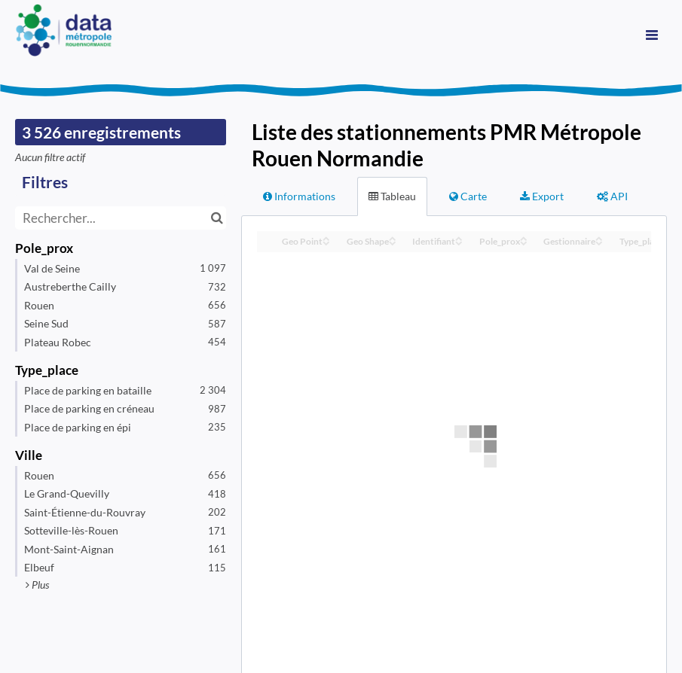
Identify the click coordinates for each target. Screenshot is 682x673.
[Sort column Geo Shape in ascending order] (392, 237)
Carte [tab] (468, 196)
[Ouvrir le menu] (651, 33)
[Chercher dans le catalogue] (216, 218)
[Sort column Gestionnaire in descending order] (599, 242)
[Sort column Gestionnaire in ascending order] (599, 237)
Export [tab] (542, 196)
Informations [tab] (299, 196)
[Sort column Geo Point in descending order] (326, 242)
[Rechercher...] (120, 218)
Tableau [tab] (392, 196)
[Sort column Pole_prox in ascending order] (524, 237)
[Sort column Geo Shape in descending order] (392, 242)
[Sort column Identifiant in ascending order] (459, 237)
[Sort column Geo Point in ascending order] (326, 237)
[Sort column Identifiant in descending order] (459, 242)
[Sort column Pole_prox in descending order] (524, 242)
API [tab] (612, 196)
